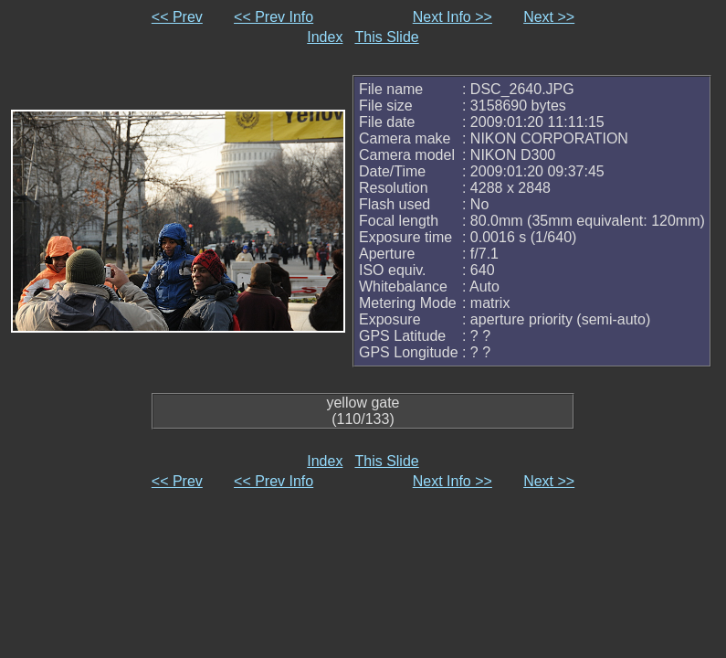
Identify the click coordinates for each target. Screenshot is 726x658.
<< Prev (177, 17)
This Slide (386, 37)
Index (324, 37)
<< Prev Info (273, 17)
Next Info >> (452, 17)
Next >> (548, 17)
